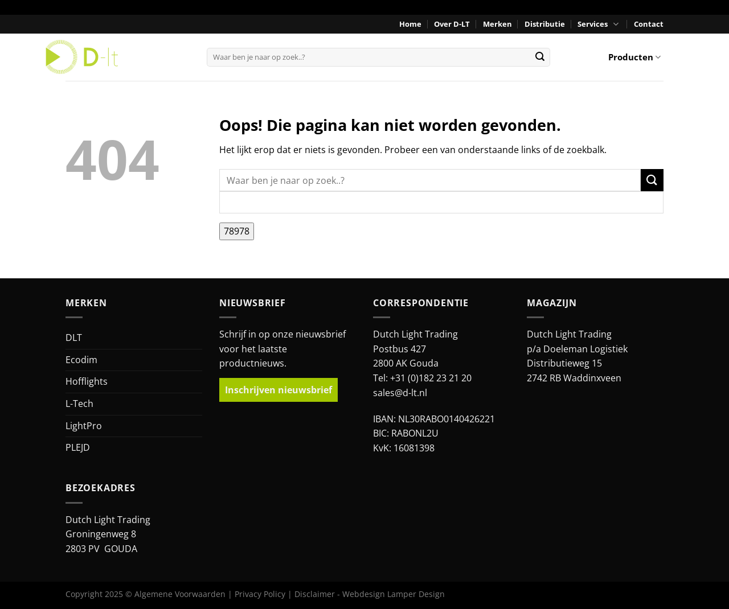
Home (410, 24)
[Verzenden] (540, 57)
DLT (73, 337)
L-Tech (79, 403)
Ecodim (81, 359)
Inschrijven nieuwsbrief (278, 390)
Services (599, 24)
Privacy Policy (260, 594)
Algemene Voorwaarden (180, 594)
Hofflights (86, 381)
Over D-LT (452, 24)
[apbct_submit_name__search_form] (236, 232)
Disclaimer (314, 594)
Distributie (545, 24)
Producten (634, 57)
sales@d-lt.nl (400, 392)
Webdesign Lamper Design (393, 594)
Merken (497, 24)
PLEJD (77, 447)
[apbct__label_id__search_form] (441, 202)
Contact (649, 24)
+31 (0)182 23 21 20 (431, 378)
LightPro (83, 425)
